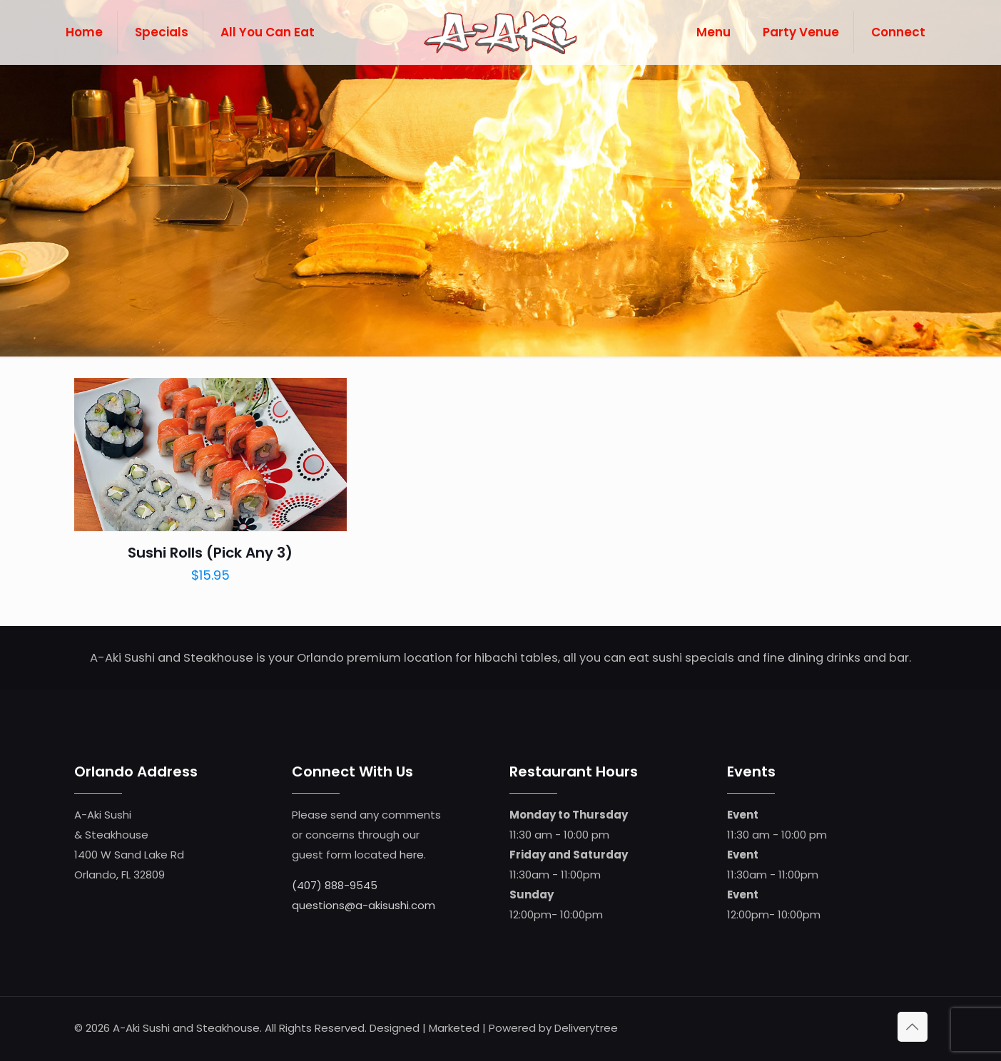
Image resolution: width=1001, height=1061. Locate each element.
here (412, 854)
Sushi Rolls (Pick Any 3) (210, 553)
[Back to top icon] (913, 1027)
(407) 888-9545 (334, 885)
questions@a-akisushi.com (363, 905)
